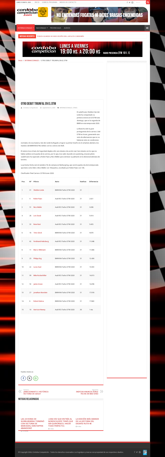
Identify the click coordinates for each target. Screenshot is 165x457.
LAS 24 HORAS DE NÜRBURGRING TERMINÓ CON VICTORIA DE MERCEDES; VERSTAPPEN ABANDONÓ (32, 423)
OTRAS (75, 108)
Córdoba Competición (30, 108)
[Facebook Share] (23, 378)
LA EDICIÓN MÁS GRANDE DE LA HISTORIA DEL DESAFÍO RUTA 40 (87, 421)
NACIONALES (41, 28)
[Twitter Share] (29, 378)
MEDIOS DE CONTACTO (68, 2)
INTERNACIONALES (25, 28)
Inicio (20, 60)
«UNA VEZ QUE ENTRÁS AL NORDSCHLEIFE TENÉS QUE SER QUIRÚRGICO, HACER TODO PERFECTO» (60, 422)
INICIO (37, 2)
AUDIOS (67, 28)
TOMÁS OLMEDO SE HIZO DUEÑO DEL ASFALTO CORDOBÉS (60, 36)
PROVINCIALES (55, 28)
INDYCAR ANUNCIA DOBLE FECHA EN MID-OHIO (85, 392)
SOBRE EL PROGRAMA (49, 2)
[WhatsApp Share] (35, 378)
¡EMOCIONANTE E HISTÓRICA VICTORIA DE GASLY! (36, 392)
